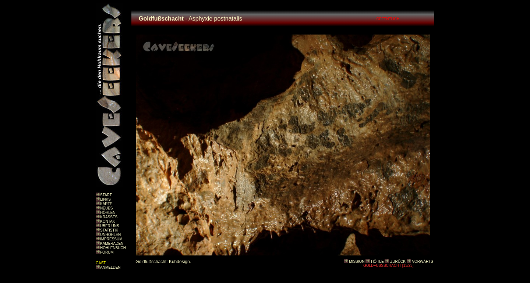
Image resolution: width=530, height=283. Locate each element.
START (106, 195)
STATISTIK (109, 230)
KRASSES (108, 217)
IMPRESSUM (111, 239)
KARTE (106, 204)
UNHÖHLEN (110, 235)
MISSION (356, 261)
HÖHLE (377, 261)
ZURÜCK (398, 261)
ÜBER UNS (109, 226)
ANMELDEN (110, 267)
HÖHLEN (108, 213)
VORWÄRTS (422, 261)
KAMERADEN (111, 243)
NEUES (106, 208)
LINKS (105, 199)
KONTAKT (108, 221)
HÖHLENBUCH (113, 248)
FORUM (107, 252)
